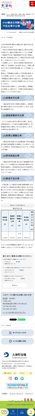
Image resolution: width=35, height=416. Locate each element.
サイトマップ (29, 393)
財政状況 (28, 14)
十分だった (8, 261)
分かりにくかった (9, 272)
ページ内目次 (8, 37)
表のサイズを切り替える (17, 205)
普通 (19, 261)
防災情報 (32, 3)
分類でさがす (14, 14)
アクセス (22, 373)
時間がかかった (9, 280)
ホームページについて (16, 393)
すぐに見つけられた (10, 278)
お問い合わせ (7, 373)
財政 (23, 14)
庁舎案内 (4, 393)
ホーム (8, 14)
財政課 (5, 298)
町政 (20, 14)
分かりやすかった (9, 270)
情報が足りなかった (10, 263)
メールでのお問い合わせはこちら (14, 312)
